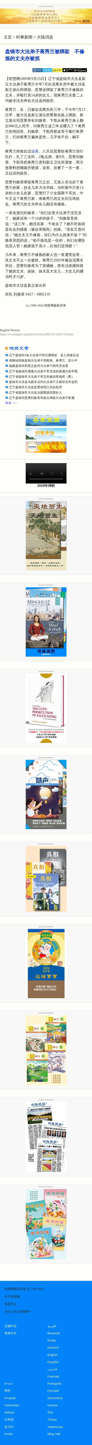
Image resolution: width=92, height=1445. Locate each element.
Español (53, 1362)
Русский (53, 1390)
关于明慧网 (12, 1296)
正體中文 (10, 1326)
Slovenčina (55, 1398)
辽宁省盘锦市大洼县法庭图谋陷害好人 (35, 392)
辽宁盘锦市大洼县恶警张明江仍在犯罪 (35, 387)
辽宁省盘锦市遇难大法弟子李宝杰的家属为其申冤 (43, 371)
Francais (53, 1376)
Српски (53, 1405)
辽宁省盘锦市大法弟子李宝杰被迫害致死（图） (41, 376)
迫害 (35, 151)
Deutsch (53, 1347)
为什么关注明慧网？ (18, 1311)
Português (55, 1383)
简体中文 (10, 1333)
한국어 (9, 1426)
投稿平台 (10, 1304)
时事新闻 (24, 37)
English (53, 1354)
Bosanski (54, 1333)
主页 (8, 37)
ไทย (50, 1412)
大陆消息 (45, 37)
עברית (8, 1383)
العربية (52, 1326)
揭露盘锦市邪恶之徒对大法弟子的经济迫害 (38, 365)
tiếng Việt (54, 1434)
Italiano (9, 1412)
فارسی (52, 1369)
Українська (55, 1426)
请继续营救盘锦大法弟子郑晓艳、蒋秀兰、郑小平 (43, 360)
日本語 (9, 1419)
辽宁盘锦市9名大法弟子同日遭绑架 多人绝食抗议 (44, 355)
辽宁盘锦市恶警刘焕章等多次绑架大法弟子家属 (41, 397)
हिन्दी (7, 1390)
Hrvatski (10, 1398)
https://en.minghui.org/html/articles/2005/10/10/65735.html (36, 334)
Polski (8, 1434)
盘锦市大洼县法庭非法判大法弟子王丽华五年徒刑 (43, 382)
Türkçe (52, 1419)
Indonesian (12, 1405)
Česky (52, 1340)
